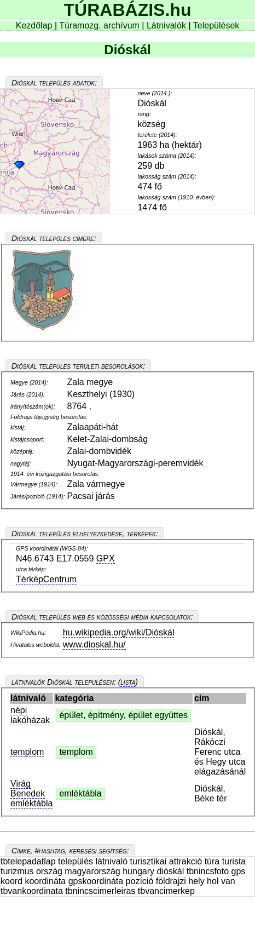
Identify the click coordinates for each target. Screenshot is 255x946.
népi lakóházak (30, 715)
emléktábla (80, 793)
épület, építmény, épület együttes (123, 715)
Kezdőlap (35, 25)
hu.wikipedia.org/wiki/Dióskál (119, 632)
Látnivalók (168, 25)
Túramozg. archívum (99, 25)
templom (27, 751)
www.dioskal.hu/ (94, 644)
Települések (216, 25)
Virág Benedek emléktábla (31, 793)
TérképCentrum (46, 579)
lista (127, 682)
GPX (105, 558)
